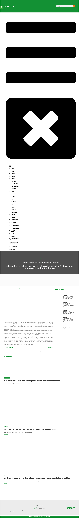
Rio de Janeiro (7, 378)
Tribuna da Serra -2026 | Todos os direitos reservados (39, 516)
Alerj (4, 475)
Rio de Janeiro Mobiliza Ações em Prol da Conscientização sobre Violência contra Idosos (68, 327)
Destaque (65, 295)
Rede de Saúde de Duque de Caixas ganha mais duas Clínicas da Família (32, 381)
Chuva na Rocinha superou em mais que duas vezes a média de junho (68, 320)
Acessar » (6, 385)
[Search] (74, 6)
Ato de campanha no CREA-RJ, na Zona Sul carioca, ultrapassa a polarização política (37, 478)
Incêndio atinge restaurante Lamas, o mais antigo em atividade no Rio (68, 305)
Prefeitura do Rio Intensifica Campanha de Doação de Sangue (68, 312)
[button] (1, 7)
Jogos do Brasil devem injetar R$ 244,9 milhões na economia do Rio (68, 297)
